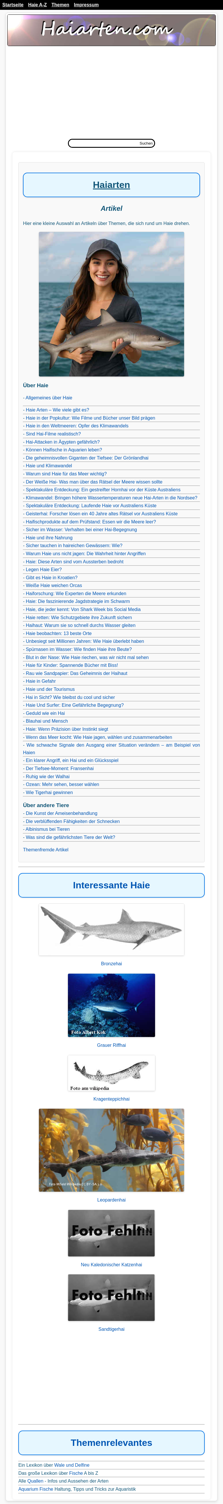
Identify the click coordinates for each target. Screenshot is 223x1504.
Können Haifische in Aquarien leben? (64, 449)
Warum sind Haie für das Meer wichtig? (66, 473)
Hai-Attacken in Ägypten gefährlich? (63, 442)
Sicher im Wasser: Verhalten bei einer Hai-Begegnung (81, 529)
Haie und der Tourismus (50, 689)
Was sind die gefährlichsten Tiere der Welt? (70, 837)
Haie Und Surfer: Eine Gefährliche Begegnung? (75, 705)
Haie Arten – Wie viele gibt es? (57, 409)
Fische (76, 1473)
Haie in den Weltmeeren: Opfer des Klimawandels (77, 425)
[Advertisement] (111, 93)
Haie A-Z (37, 4)
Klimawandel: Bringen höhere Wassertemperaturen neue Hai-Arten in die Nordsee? (111, 497)
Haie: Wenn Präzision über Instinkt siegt (67, 729)
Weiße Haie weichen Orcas (54, 585)
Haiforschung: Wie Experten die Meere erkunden (76, 593)
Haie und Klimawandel (49, 465)
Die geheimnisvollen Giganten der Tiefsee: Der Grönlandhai (87, 457)
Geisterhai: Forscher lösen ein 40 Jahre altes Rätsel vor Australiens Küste (102, 513)
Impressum (86, 4)
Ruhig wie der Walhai (48, 776)
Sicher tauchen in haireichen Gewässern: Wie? (74, 545)
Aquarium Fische (35, 1489)
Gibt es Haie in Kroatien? (52, 577)
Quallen (35, 1481)
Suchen (146, 143)
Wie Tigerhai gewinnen (49, 792)
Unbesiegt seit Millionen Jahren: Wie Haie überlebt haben (85, 641)
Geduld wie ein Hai (45, 713)
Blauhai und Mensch (47, 721)
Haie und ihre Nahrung (49, 537)
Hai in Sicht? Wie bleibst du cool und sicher (70, 697)
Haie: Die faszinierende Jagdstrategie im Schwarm (78, 601)
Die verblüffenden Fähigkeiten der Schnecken (73, 821)
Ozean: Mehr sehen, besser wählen (62, 784)
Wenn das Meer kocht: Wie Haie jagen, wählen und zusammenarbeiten (99, 737)
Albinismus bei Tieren (48, 829)
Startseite (13, 4)
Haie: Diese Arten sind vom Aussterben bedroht (74, 561)
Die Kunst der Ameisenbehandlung (61, 813)
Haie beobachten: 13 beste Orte (59, 633)
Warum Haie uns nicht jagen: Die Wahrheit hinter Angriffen (86, 553)
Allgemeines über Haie (49, 397)
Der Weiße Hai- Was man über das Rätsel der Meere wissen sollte (94, 481)
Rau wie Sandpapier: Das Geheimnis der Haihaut (76, 673)
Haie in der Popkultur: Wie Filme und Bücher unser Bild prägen (90, 418)
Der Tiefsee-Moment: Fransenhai (60, 768)
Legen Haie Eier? (44, 569)
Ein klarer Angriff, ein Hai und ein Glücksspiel (72, 760)
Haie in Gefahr (41, 681)
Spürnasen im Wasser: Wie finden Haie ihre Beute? (79, 649)
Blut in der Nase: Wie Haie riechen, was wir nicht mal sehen (87, 657)
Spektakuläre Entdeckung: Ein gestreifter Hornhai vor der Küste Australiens (103, 489)
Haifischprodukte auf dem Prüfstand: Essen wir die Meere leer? (91, 521)
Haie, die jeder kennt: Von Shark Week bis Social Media (83, 609)
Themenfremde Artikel (46, 849)
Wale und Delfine (71, 1465)
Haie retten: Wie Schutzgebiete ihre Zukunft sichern (79, 617)
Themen (60, 4)
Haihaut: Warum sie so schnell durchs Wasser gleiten (81, 625)
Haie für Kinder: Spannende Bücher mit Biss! (72, 665)
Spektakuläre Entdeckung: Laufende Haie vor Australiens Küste (91, 505)
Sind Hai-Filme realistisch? (53, 433)
